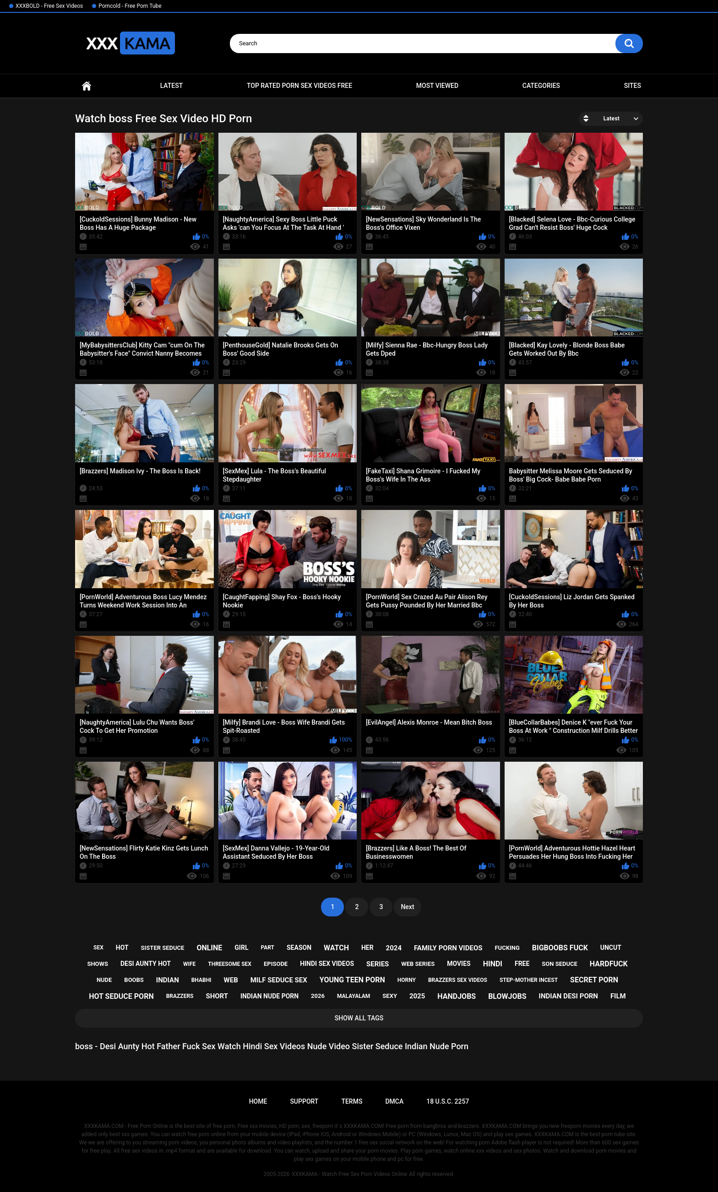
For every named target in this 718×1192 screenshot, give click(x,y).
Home (86, 86)
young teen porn (352, 979)
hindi (492, 963)
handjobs (456, 996)
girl (241, 947)
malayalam (353, 996)
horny (406, 980)
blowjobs (507, 996)
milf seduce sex (278, 980)
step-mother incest (529, 980)
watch (336, 947)
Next (407, 906)
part (267, 947)
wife (189, 964)
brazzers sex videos (457, 980)
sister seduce (163, 947)
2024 (394, 948)
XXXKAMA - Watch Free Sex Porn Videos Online (349, 1174)
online (209, 947)
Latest (171, 85)
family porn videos (448, 948)
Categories (541, 85)
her (367, 947)
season (299, 947)
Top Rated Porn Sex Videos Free (299, 85)
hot (122, 947)
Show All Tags (359, 1018)
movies (459, 963)
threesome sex (229, 964)
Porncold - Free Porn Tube (129, 6)
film (618, 996)
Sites (632, 85)
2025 (417, 996)
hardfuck (609, 963)
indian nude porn (269, 996)
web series (418, 963)
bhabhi (201, 980)
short (217, 996)
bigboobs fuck (560, 947)
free (522, 963)
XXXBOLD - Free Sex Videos (49, 6)
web (231, 980)
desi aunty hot (145, 963)
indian (167, 980)
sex (98, 947)
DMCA (394, 1101)
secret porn (594, 979)
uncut (610, 947)
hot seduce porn (121, 996)
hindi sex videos (327, 963)
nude (104, 979)
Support (304, 1101)
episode (276, 963)
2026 (318, 995)
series (377, 964)
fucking (507, 947)
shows (97, 963)
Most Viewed (437, 85)
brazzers (180, 996)
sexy (389, 995)
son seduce (559, 963)
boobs (134, 979)
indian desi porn (568, 996)
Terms (351, 1101)
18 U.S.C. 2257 (447, 1101)
